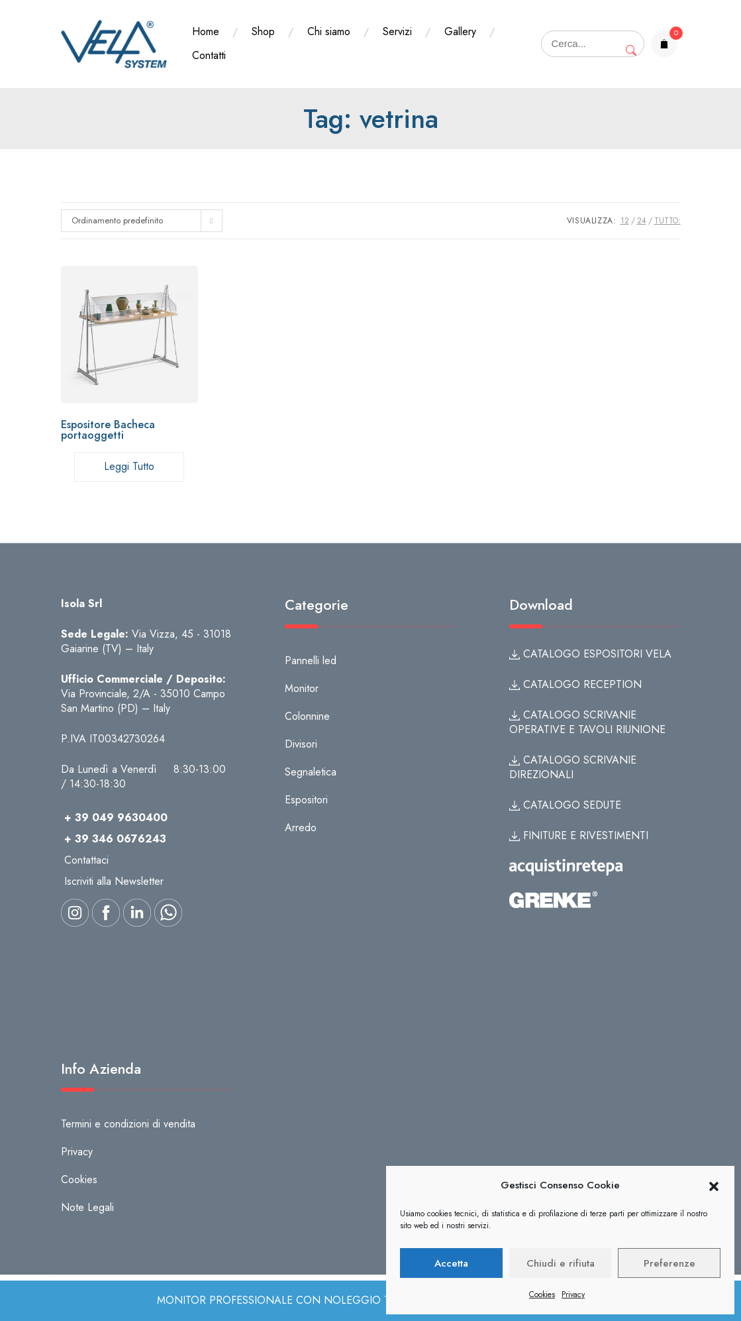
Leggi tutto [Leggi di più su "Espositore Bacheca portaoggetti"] (129, 466)
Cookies (542, 1294)
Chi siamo (328, 31)
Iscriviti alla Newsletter (114, 881)
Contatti (209, 55)
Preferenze (669, 1263)
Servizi (397, 31)
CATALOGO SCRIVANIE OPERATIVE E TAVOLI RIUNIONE (587, 722)
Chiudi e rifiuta (560, 1263)
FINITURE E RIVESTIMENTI (578, 835)
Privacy (573, 1294)
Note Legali (87, 1207)
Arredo (301, 827)
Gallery (460, 31)
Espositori (306, 799)
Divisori (301, 744)
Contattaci (86, 860)
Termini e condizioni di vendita (128, 1123)
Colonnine (307, 716)
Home (205, 31)
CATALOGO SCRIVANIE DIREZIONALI (572, 767)
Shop (263, 31)
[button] (713, 1185)
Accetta (451, 1263)
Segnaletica (310, 771)
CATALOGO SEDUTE (565, 805)
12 (624, 221)
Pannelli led (310, 660)
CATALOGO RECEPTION (575, 684)
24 (641, 221)
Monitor (302, 688)
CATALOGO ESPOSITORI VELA (590, 653)
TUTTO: (667, 221)
